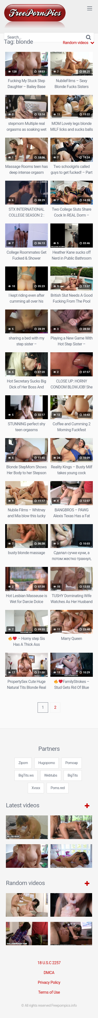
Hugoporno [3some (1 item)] (46, 763)
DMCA (49, 972)
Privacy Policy (49, 982)
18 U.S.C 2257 (48, 962)
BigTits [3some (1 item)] (73, 775)
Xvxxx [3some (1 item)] (36, 788)
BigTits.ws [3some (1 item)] (26, 775)
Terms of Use (49, 992)
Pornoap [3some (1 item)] (71, 763)
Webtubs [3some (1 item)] (50, 775)
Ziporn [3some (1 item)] (23, 763)
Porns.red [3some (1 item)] (58, 788)
